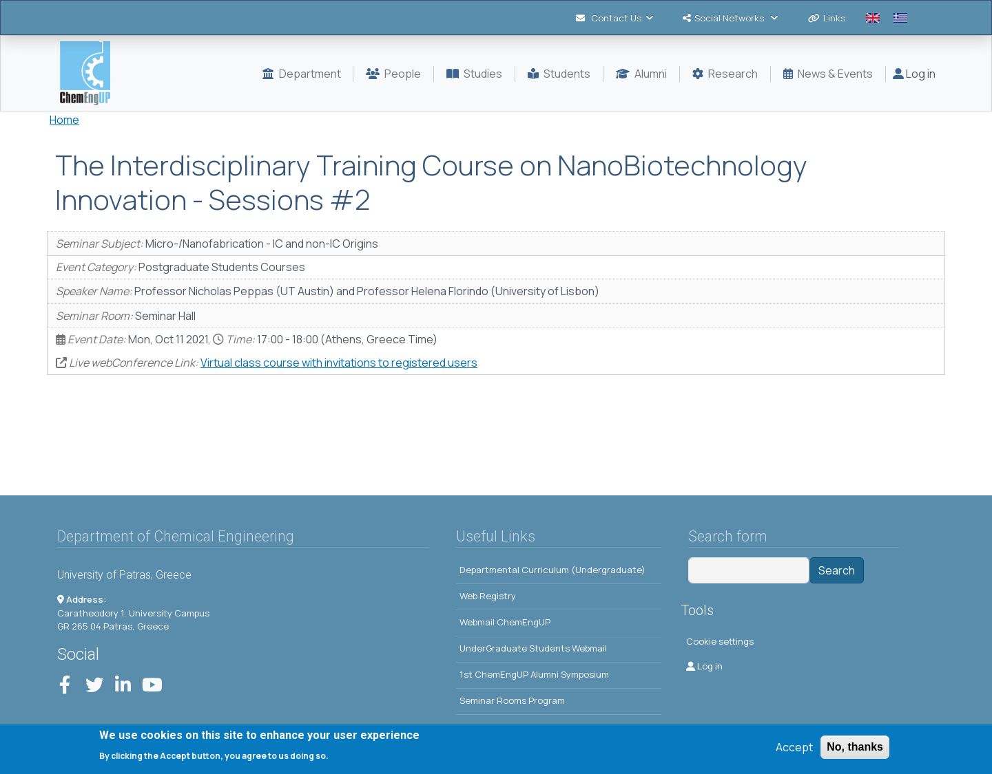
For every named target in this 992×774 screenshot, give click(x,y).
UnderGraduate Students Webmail (533, 648)
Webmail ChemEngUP (504, 622)
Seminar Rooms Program (512, 700)
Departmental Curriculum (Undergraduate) (552, 569)
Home (64, 119)
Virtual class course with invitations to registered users (338, 362)
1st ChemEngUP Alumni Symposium (534, 674)
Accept (794, 749)
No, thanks (855, 749)
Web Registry (487, 596)
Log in (914, 73)
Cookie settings (720, 641)
